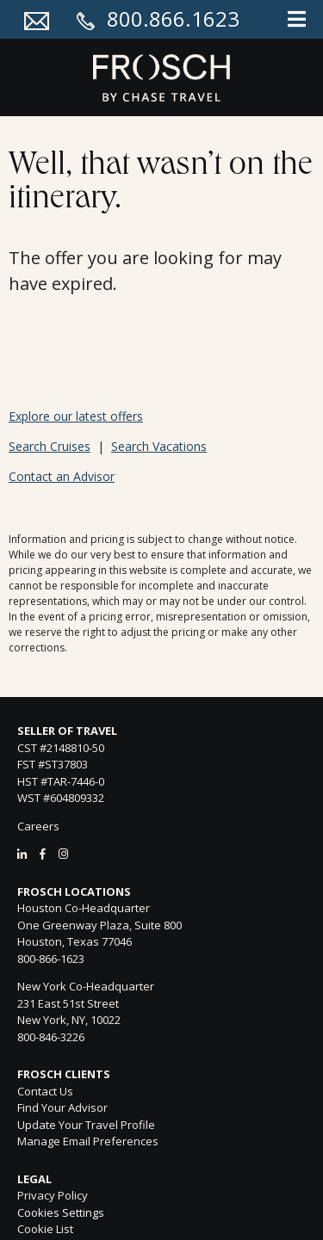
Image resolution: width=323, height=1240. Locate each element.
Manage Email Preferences (87, 1141)
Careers (38, 826)
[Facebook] (43, 853)
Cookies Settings (60, 1213)
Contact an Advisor (62, 476)
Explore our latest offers (76, 416)
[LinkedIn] (22, 853)
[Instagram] (63, 853)
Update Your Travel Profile (86, 1124)
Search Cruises (49, 446)
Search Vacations (159, 446)
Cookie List (45, 1229)
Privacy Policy (52, 1195)
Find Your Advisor (62, 1107)
